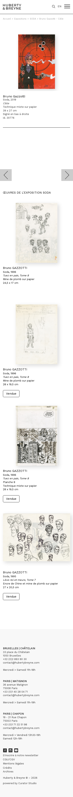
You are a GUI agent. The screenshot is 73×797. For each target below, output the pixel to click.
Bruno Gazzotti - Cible (51, 19)
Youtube (16, 750)
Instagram (10, 750)
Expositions (20, 19)
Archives (8, 771)
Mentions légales (13, 763)
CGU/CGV (9, 759)
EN (59, 6)
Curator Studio (27, 783)
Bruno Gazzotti (14, 96)
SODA (33, 19)
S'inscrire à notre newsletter (20, 755)
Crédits (7, 767)
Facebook (5, 750)
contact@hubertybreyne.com (21, 662)
